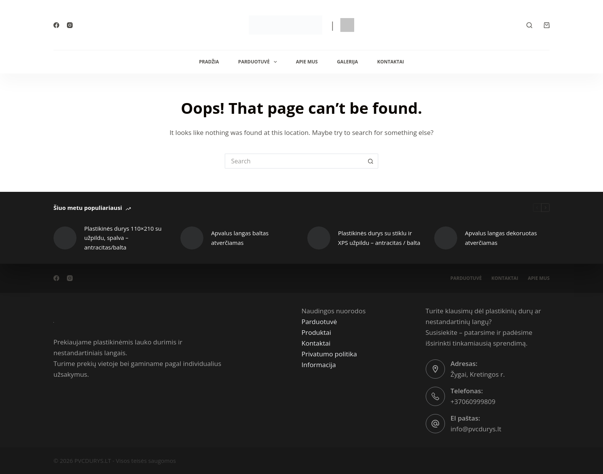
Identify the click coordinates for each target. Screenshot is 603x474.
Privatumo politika (329, 353)
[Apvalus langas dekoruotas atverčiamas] (445, 237)
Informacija (319, 364)
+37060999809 (473, 401)
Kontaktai (390, 61)
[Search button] (370, 161)
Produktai (316, 332)
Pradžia (209, 61)
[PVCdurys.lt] (53, 321)
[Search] (529, 25)
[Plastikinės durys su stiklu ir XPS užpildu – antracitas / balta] (318, 237)
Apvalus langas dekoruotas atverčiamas (501, 237)
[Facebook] (56, 25)
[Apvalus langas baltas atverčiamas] (191, 237)
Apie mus (307, 61)
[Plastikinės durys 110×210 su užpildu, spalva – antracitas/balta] (65, 237)
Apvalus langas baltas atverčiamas (240, 237)
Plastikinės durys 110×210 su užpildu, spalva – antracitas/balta (123, 238)
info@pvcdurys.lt (476, 428)
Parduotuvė (259, 62)
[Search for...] (294, 161)
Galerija (347, 61)
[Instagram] (70, 25)
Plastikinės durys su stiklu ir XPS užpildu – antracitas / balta (379, 237)
